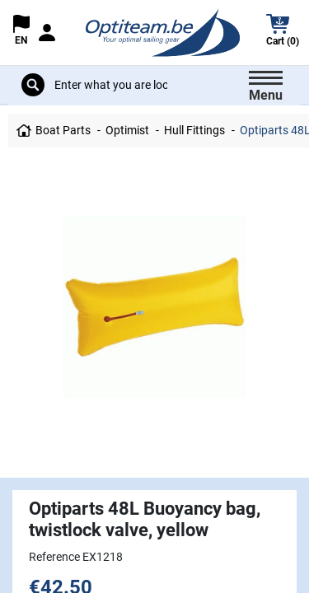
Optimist (127, 130)
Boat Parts (63, 130)
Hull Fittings (194, 130)
